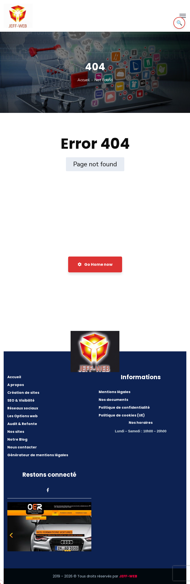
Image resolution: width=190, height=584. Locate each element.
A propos (15, 384)
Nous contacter (22, 447)
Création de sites (23, 392)
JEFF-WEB (128, 576)
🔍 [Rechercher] (179, 23)
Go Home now (95, 264)
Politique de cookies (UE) (122, 415)
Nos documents (113, 399)
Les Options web (22, 416)
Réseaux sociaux (22, 408)
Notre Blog (17, 439)
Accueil (83, 80)
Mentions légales (114, 391)
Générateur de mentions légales (37, 455)
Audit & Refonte (22, 423)
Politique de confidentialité (124, 407)
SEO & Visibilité (20, 400)
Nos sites (15, 431)
